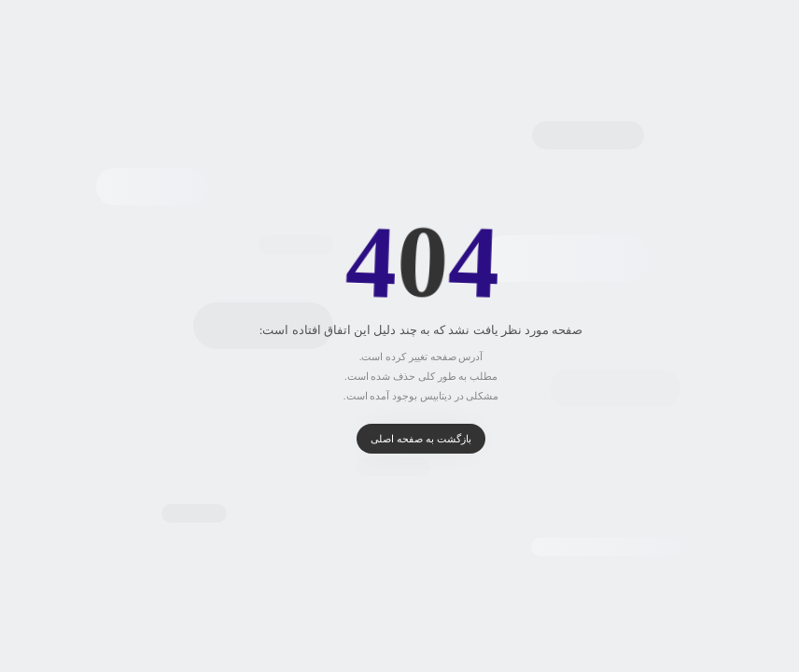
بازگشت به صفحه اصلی (399, 438)
